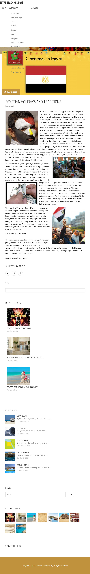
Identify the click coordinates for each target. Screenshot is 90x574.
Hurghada (15, 38)
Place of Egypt (23, 440)
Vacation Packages (18, 68)
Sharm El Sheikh (17, 55)
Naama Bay (15, 47)
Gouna (13, 30)
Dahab (13, 26)
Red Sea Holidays (17, 42)
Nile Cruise (15, 51)
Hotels (13, 34)
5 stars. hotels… (23, 465)
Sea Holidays (16, 64)
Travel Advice (16, 72)
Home (4, 8)
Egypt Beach (22, 416)
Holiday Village (16, 17)
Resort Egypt (16, 59)
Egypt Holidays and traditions (19, 328)
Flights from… (22, 428)
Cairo (13, 21)
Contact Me (35, 8)
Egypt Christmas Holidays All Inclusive (22, 387)
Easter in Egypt (23, 453)
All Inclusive (15, 13)
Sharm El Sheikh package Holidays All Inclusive (25, 358)
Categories (13, 8)
